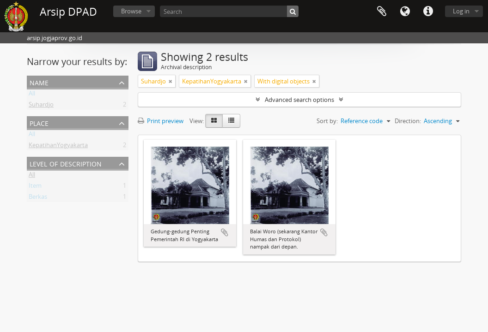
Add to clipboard (224, 232)
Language (404, 11)
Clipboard (381, 11)
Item (35, 187)
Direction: (408, 121)
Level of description (66, 163)
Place (39, 122)
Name (39, 82)
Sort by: (327, 121)
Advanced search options (299, 99)
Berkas (38, 198)
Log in (461, 11)
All (32, 95)
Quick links (427, 11)
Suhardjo (41, 106)
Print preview (160, 121)
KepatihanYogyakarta (58, 146)
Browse (131, 11)
